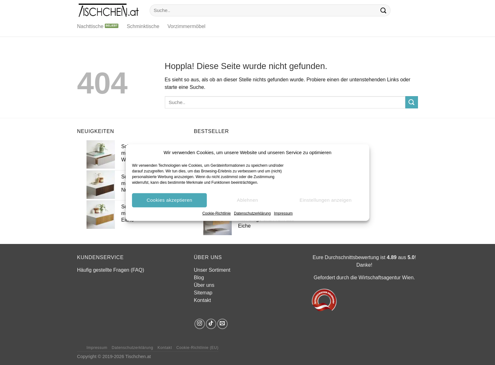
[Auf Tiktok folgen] (211, 324)
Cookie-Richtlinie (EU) (197, 347)
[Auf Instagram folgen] (199, 324)
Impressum (283, 213)
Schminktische (143, 26)
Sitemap (203, 292)
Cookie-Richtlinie (216, 213)
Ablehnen (247, 200)
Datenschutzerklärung (252, 213)
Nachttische (90, 26)
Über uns (204, 285)
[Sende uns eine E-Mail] (222, 324)
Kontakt (202, 300)
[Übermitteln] (383, 10)
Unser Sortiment (212, 270)
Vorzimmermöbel (187, 26)
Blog (199, 277)
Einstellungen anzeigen (326, 200)
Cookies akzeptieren (169, 200)
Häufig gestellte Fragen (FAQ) (110, 270)
